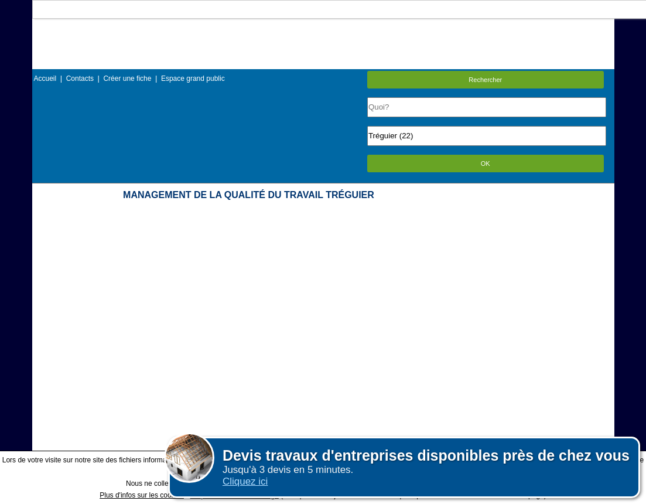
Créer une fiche (127, 78)
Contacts (80, 78)
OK (485, 163)
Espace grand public (193, 78)
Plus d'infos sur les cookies (142, 495)
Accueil (45, 78)
